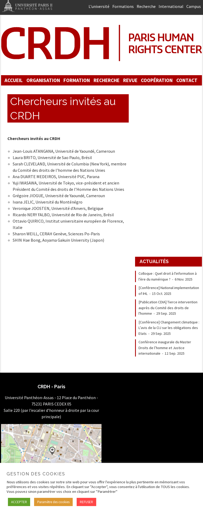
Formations (123, 6)
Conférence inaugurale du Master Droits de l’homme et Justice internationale (165, 348)
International (171, 6)
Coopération (157, 80)
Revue (130, 80)
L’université (99, 6)
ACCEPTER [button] (19, 502)
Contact (186, 80)
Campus (193, 6)
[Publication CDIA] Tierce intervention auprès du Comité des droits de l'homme (168, 308)
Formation (76, 80)
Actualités (154, 261)
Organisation (43, 80)
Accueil (13, 80)
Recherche (146, 6)
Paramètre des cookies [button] (53, 502)
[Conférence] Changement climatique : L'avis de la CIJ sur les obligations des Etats (169, 328)
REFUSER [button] (86, 502)
